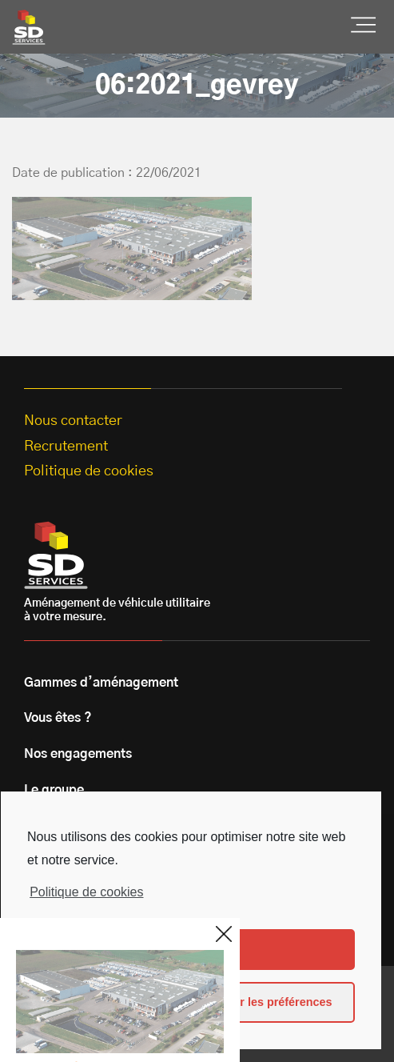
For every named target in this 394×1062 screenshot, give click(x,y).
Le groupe (54, 789)
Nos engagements (78, 753)
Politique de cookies (86, 892)
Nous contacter (73, 421)
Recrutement (66, 446)
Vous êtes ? (58, 717)
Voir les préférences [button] (277, 1002)
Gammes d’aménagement (101, 682)
